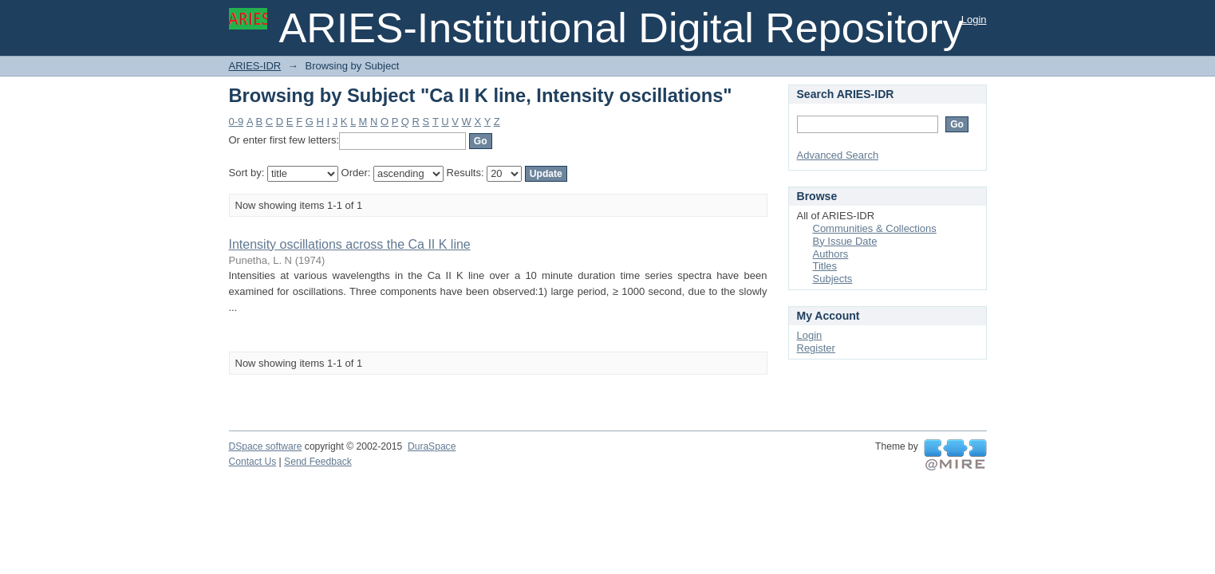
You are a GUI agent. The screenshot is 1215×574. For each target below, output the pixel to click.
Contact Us (253, 461)
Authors (831, 254)
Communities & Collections (875, 228)
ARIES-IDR (255, 66)
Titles (825, 266)
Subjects (833, 279)
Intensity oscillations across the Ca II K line (350, 244)
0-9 (236, 122)
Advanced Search (838, 155)
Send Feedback (318, 461)
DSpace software (265, 446)
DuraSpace (432, 446)
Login (974, 20)
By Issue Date (845, 241)
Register (816, 348)
